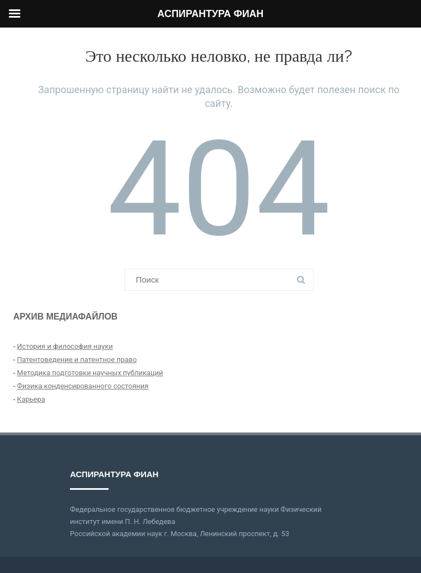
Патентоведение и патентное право (77, 359)
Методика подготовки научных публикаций (90, 373)
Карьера (31, 399)
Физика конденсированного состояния (83, 386)
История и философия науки (65, 346)
